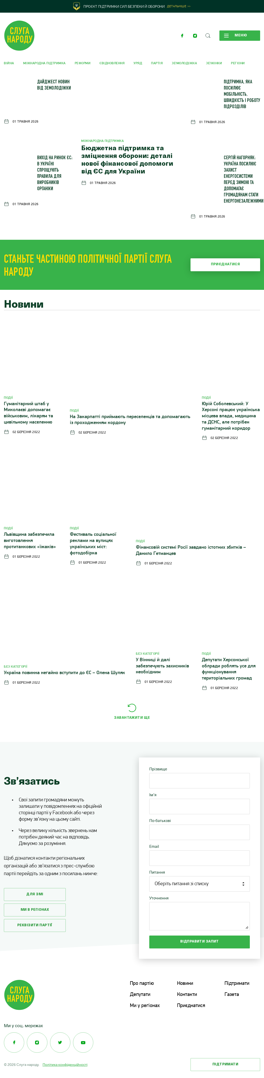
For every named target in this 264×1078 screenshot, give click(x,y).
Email (154, 846)
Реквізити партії (34, 925)
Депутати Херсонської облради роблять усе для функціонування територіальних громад (228, 669)
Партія (157, 63)
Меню (235, 35)
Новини (185, 983)
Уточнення (159, 898)
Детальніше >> (179, 6)
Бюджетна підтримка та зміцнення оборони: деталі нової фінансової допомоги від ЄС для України (127, 160)
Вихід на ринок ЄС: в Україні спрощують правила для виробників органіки (54, 174)
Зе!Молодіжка (184, 63)
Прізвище (158, 769)
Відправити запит (199, 941)
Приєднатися (225, 264)
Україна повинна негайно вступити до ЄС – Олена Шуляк (64, 672)
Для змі (34, 894)
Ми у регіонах (145, 1005)
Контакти (187, 994)
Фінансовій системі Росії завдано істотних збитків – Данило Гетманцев (191, 550)
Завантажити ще (132, 718)
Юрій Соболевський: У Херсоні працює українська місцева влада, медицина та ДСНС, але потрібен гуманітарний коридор (231, 416)
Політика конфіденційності (65, 1064)
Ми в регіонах (35, 910)
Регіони (238, 63)
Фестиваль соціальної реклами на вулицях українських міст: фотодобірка (93, 543)
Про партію (142, 983)
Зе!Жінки (214, 63)
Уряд (138, 63)
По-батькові (160, 821)
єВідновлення (112, 63)
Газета (232, 994)
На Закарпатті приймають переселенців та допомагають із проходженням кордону (130, 420)
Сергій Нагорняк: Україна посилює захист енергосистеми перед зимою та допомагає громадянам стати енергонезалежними (243, 180)
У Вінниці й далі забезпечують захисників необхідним (162, 666)
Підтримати (237, 983)
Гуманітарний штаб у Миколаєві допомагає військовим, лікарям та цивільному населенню (28, 413)
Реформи (83, 63)
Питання (157, 872)
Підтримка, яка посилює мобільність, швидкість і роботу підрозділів (242, 95)
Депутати (140, 994)
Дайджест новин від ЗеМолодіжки (54, 85)
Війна (9, 63)
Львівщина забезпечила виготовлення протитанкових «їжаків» (30, 540)
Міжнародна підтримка (44, 63)
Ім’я (152, 795)
